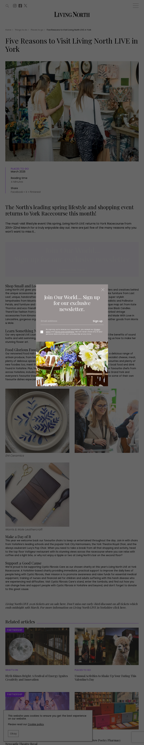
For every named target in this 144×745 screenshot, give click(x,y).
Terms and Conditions (64, 332)
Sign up (98, 321)
